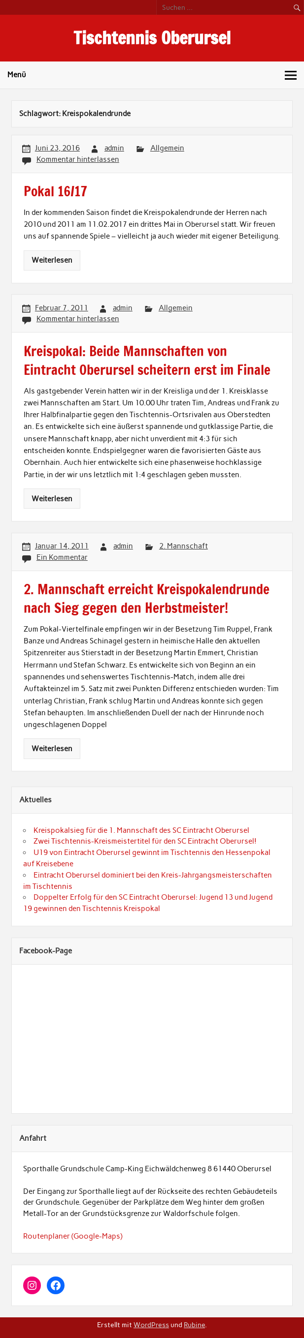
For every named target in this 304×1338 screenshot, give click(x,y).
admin (114, 148)
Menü (16, 74)
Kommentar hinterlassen (77, 159)
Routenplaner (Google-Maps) (72, 1236)
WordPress (151, 1325)
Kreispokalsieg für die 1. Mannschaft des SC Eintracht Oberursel (141, 830)
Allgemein (167, 148)
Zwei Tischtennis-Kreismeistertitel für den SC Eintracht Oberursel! (145, 841)
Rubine (194, 1325)
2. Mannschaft (183, 546)
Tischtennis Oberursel (152, 38)
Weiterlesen (52, 260)
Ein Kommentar (62, 557)
